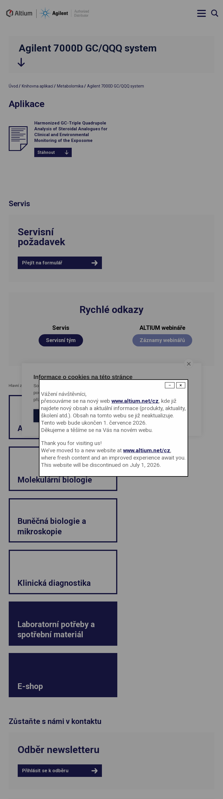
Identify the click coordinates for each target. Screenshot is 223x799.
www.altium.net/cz (135, 401)
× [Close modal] (180, 385)
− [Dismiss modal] (169, 385)
